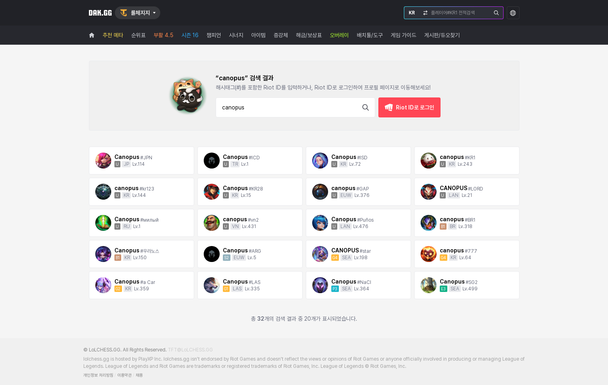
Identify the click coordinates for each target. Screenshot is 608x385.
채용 (139, 375)
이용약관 (124, 375)
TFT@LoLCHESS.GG (190, 350)
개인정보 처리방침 (98, 375)
